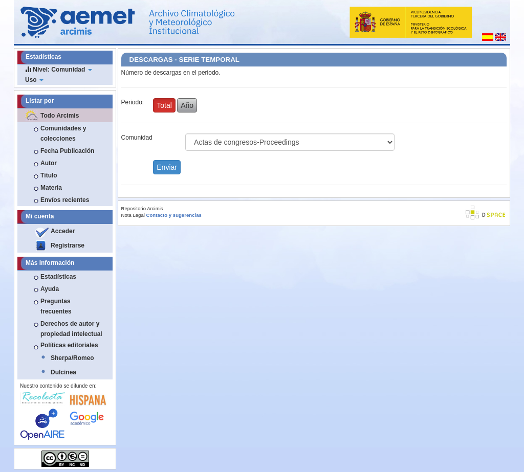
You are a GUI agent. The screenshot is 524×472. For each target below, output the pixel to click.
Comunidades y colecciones (63, 133)
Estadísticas (58, 276)
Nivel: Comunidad (58, 69)
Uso (34, 79)
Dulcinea (63, 372)
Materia (51, 187)
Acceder (63, 231)
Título (48, 175)
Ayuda (49, 289)
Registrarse (67, 245)
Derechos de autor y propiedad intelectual (71, 329)
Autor (48, 163)
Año (187, 105)
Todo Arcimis (59, 115)
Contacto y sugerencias (174, 215)
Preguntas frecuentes (56, 306)
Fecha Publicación (67, 150)
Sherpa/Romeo (72, 358)
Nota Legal (133, 215)
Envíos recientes (64, 200)
